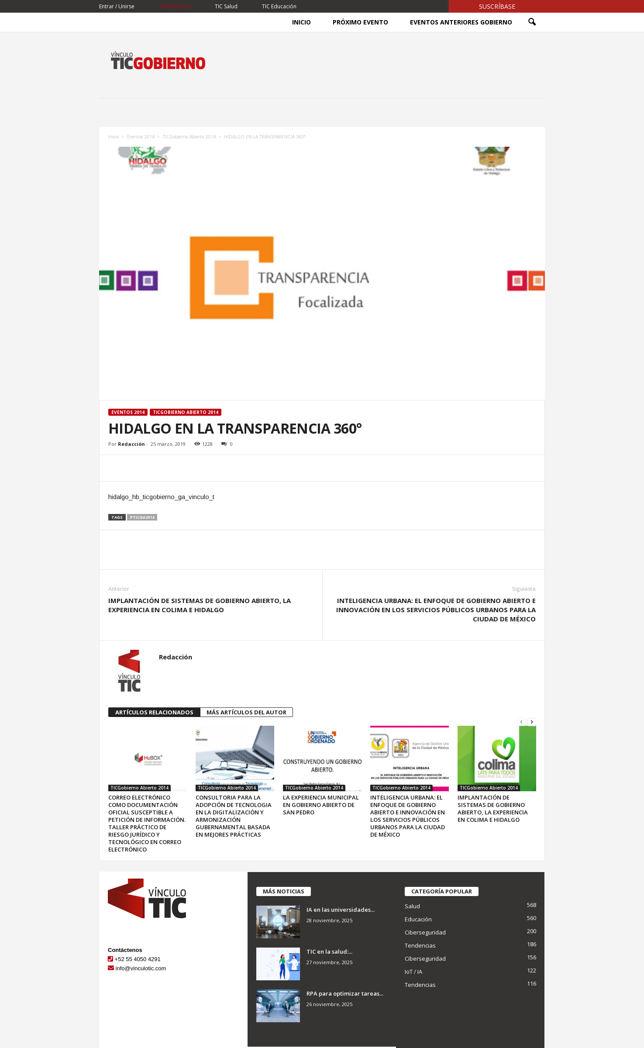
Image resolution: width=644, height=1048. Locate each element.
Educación (418, 919)
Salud (412, 906)
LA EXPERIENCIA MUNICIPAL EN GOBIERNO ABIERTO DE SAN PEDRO (321, 804)
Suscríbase (497, 6)
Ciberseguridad (425, 932)
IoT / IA (413, 972)
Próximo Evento (360, 22)
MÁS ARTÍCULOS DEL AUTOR (246, 712)
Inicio (301, 22)
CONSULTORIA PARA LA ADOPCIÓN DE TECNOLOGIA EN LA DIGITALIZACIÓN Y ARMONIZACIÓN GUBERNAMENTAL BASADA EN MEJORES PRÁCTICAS (234, 815)
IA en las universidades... (341, 910)
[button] (531, 22)
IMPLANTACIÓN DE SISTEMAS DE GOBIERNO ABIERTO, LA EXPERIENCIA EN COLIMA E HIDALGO (199, 605)
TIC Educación (279, 6)
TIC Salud (226, 6)
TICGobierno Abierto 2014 (189, 137)
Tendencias (420, 945)
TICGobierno (175, 6)
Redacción (131, 444)
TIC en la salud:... (329, 951)
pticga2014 (142, 517)
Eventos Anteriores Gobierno (461, 22)
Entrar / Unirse (116, 6)
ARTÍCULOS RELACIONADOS (154, 712)
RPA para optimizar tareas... (345, 993)
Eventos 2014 (141, 137)
